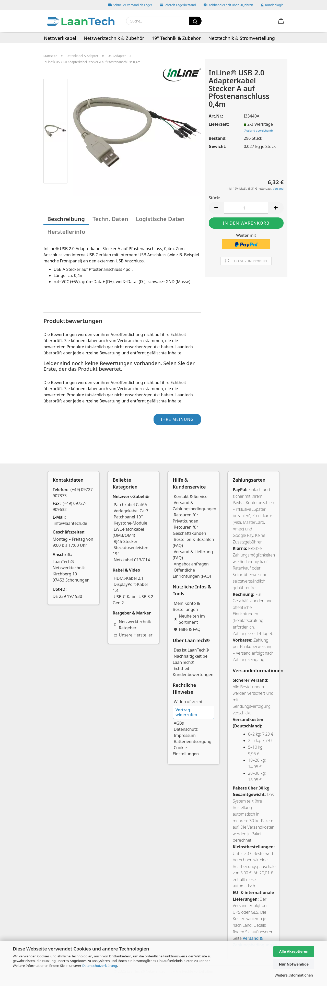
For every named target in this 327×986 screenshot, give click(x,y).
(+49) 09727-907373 (73, 492)
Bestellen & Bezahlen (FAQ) (193, 542)
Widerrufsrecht (188, 701)
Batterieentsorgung (193, 741)
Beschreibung (66, 219)
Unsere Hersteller (133, 635)
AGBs (179, 723)
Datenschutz (186, 729)
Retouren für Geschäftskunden (189, 530)
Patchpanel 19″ (128, 517)
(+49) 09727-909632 (69, 506)
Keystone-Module (130, 523)
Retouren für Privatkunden (185, 518)
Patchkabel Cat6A (130, 504)
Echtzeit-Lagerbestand (178, 5)
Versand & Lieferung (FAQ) (193, 555)
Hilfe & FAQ (187, 629)
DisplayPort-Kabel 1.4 (130, 587)
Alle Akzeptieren (294, 951)
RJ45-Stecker (125, 541)
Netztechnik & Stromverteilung (241, 38)
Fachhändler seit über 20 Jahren (228, 5)
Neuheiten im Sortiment (189, 619)
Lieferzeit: (219, 124)
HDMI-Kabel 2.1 (129, 578)
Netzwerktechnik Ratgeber (132, 625)
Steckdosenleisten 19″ (130, 550)
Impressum (185, 735)
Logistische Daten (160, 219)
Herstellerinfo (66, 231)
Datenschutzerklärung (99, 965)
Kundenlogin (272, 5)
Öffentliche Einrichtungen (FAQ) (192, 573)
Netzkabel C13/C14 (132, 560)
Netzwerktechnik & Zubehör (114, 38)
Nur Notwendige (294, 964)
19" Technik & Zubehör (176, 38)
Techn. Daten (110, 219)
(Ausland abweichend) (258, 130)
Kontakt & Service (190, 496)
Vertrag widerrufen (186, 712)
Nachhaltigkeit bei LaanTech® (190, 659)
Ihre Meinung (177, 419)
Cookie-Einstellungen (186, 751)
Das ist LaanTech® (191, 650)
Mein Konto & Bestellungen (186, 606)
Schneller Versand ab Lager (130, 5)
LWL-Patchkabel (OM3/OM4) (128, 532)
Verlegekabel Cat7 (131, 511)
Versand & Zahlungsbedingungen (194, 506)
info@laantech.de (70, 523)
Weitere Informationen (294, 975)
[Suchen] (195, 21)
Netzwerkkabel (60, 38)
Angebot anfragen (191, 564)
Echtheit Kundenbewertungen (193, 671)
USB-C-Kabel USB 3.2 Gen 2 (133, 600)
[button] (281, 21)
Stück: (214, 198)
